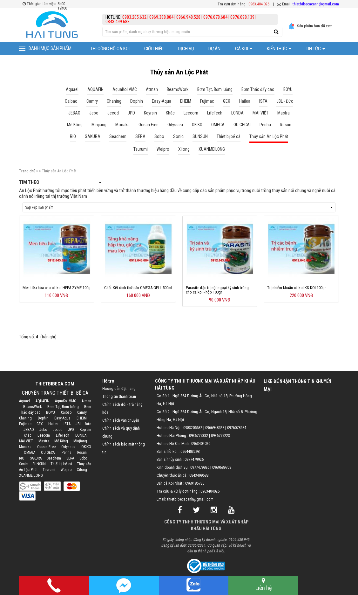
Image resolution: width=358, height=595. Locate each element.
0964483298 (189, 451)
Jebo (43, 429)
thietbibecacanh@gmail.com (316, 4)
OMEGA (29, 452)
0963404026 (200, 443)
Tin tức (315, 49)
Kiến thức (279, 49)
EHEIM (82, 418)
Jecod (58, 429)
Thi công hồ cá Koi (110, 49)
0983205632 (192, 427)
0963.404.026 (258, 4)
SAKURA (36, 458)
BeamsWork (32, 407)
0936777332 (198, 435)
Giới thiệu (154, 49)
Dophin (43, 418)
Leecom (43, 435)
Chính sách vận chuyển (120, 420)
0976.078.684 (215, 17)
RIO (21, 458)
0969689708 (221, 467)
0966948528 (214, 427)
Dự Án (214, 49)
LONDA (80, 435)
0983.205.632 (134, 17)
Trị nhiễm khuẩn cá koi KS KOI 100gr (296, 287)
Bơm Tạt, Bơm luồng (63, 407)
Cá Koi (243, 49)
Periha (66, 452)
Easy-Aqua (62, 418)
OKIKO (86, 447)
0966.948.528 (188, 17)
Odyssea (68, 447)
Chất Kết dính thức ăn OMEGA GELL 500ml (138, 287)
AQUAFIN (43, 401)
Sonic (23, 464)
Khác (27, 435)
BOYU (50, 412)
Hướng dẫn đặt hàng (119, 388)
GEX (40, 424)
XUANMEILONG (31, 475)
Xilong (82, 469)
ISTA (67, 424)
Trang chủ (27, 171)
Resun (82, 452)
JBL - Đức (83, 424)
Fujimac (25, 424)
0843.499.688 (117, 21)
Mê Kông (61, 441)
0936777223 (220, 435)
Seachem (54, 458)
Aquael (24, 401)
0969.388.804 (161, 17)
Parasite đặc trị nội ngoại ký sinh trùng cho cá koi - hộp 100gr (217, 290)
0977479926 (194, 459)
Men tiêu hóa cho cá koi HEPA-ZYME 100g (57, 287)
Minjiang (80, 441)
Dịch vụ (186, 49)
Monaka (25, 447)
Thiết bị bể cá (61, 464)
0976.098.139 (242, 17)
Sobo (83, 458)
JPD (71, 429)
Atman (86, 401)
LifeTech (62, 435)
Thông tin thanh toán (119, 396)
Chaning (25, 418)
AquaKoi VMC (65, 401)
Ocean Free (46, 447)
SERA (70, 458)
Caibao (66, 412)
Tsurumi (49, 469)
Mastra (43, 441)
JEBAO (29, 429)
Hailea (53, 424)
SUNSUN (39, 464)
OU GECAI (48, 452)
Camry (82, 412)
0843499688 (198, 475)
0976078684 (236, 427)
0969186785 (194, 483)
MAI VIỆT (26, 441)
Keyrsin (85, 429)
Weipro (66, 469)
